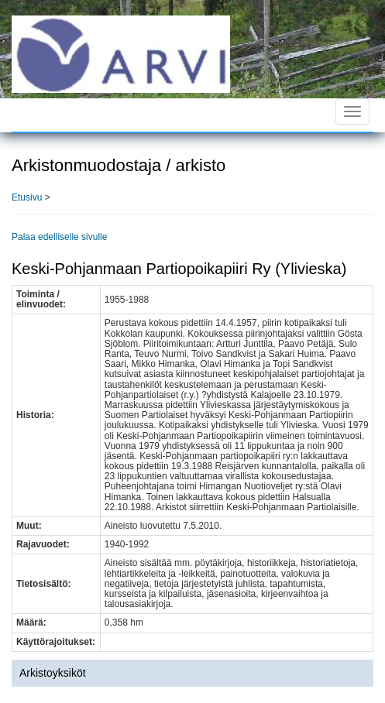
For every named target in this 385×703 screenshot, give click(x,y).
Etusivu (27, 197)
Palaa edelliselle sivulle (59, 236)
